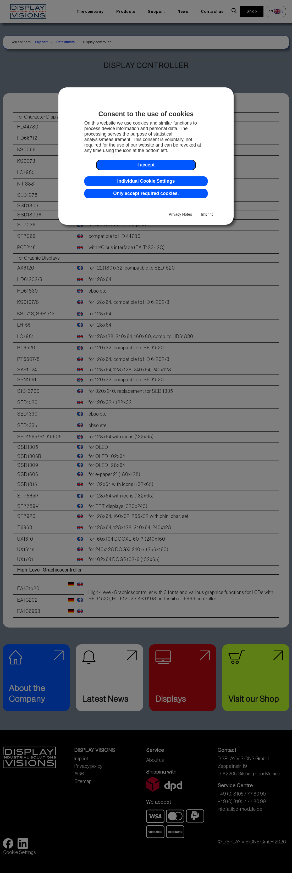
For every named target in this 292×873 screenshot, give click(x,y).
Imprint (207, 214)
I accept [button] (146, 164)
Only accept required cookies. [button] (146, 193)
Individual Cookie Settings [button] (146, 181)
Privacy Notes (180, 214)
